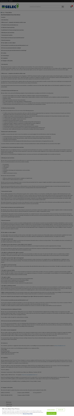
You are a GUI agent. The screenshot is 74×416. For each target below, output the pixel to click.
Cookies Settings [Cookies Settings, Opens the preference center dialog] (51, 412)
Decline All (60, 412)
